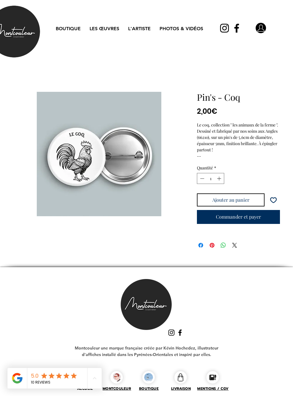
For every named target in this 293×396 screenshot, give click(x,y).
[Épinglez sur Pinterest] (212, 245)
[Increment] (219, 178)
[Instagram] (224, 28)
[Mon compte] (261, 28)
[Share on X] (234, 245)
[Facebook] (237, 28)
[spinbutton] (210, 178)
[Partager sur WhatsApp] (223, 245)
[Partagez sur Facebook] (200, 245)
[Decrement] (201, 178)
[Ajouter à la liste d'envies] (273, 199)
